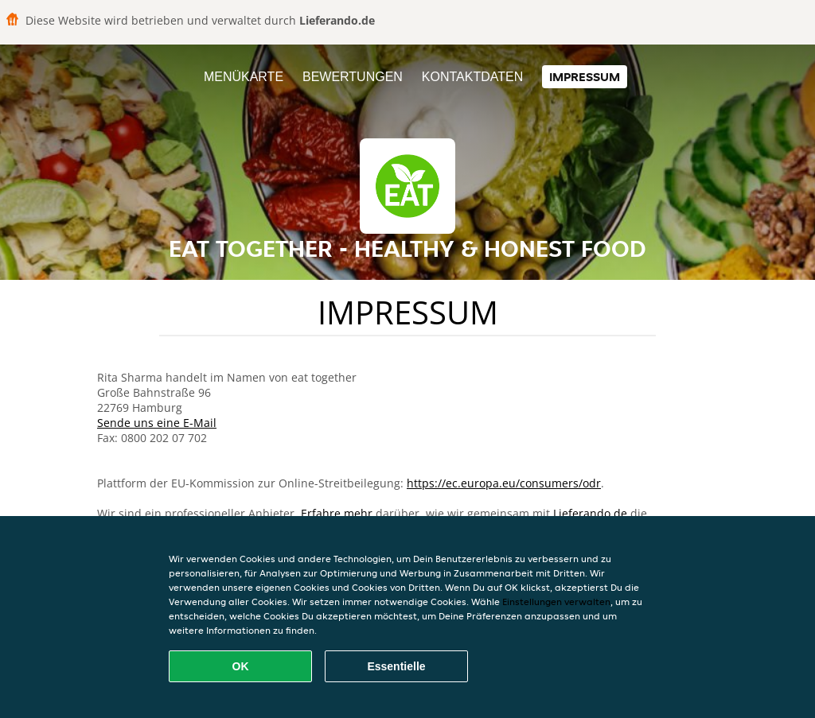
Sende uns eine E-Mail (156, 422)
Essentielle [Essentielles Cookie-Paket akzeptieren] (396, 666)
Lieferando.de (590, 513)
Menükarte (243, 76)
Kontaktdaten (472, 76)
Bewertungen (352, 76)
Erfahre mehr (336, 513)
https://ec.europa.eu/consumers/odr (504, 483)
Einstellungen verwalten (556, 601)
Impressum (584, 76)
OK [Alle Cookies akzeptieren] (240, 666)
